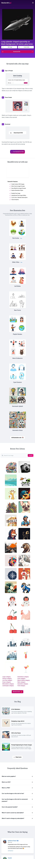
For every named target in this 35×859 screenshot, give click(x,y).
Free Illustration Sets (17, 210)
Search (30, 455)
